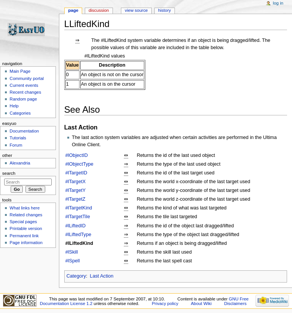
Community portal (27, 78)
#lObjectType (79, 164)
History (164, 10)
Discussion (99, 10)
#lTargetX (75, 181)
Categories (20, 113)
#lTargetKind (78, 208)
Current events (24, 85)
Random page (23, 99)
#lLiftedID (75, 225)
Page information (26, 242)
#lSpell (72, 260)
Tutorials (18, 138)
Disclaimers (235, 303)
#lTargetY (75, 190)
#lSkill (71, 252)
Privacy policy (165, 303)
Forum (16, 145)
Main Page (20, 71)
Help (14, 106)
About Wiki (201, 303)
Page (73, 10)
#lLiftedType (78, 234)
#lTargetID (76, 173)
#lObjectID (76, 155)
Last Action (101, 276)
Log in (278, 3)
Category (76, 276)
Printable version (26, 228)
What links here (25, 208)
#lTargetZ (75, 199)
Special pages (23, 221)
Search (9, 173)
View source (136, 10)
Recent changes (25, 92)
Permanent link (24, 235)
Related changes (26, 214)
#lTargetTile (77, 216)
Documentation (24, 131)
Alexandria (20, 163)
